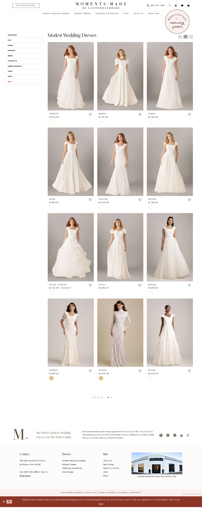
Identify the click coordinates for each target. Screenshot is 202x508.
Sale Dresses (67, 473)
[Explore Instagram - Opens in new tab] (157, 464)
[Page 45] (109, 398)
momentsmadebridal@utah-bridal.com (157, 477)
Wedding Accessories (72, 469)
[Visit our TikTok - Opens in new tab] (187, 436)
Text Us (44, 473)
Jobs (105, 473)
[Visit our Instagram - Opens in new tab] (174, 436)
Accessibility (123, 493)
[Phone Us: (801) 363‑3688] (156, 6)
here (101, 504)
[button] (176, 6)
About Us (107, 461)
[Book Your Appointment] (29, 6)
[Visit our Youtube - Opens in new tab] (181, 436)
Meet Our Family (111, 469)
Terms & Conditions (107, 493)
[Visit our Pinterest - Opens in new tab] (161, 436)
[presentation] (71, 77)
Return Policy (136, 493)
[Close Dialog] (4, 502)
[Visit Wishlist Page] (182, 6)
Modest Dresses (69, 465)
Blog (105, 476)
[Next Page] (113, 398)
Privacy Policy (91, 493)
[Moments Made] (101, 6)
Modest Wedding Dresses (73, 461)
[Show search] (169, 6)
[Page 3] (98, 398)
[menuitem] (28, 6)
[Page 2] (94, 398)
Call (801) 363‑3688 (29, 473)
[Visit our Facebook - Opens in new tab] (168, 436)
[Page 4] (101, 398)
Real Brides (108, 465)
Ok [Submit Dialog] (10, 502)
